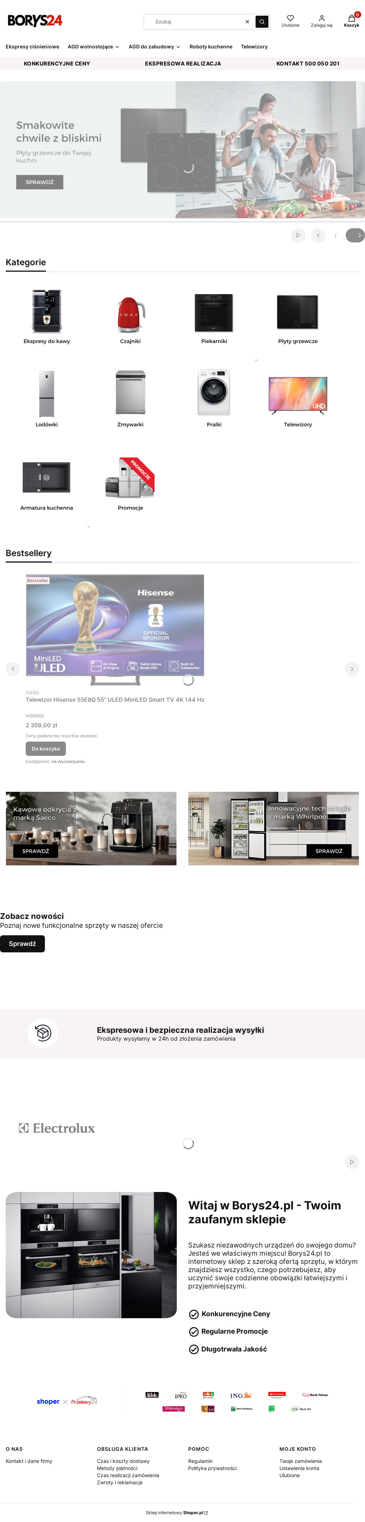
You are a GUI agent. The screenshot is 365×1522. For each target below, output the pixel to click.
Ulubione (289, 1475)
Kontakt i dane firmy (29, 1461)
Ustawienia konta (299, 1468)
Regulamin (200, 1461)
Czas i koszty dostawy (123, 1461)
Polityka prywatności (212, 1468)
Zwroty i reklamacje (120, 1482)
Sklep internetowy (174, 1512)
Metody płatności (117, 1468)
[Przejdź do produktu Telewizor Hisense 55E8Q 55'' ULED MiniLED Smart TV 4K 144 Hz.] (115, 630)
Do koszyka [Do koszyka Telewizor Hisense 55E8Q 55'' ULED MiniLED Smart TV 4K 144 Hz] (46, 749)
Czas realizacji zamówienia (128, 1475)
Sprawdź (22, 943)
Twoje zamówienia (300, 1461)
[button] (262, 22)
